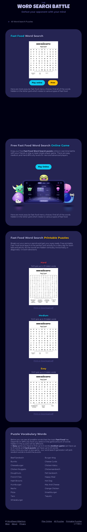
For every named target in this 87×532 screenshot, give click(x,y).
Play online (37, 83)
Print (53, 83)
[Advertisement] (43, 118)
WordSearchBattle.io (16, 521)
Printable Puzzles (74, 521)
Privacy (23, 524)
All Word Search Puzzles (20, 22)
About (14, 524)
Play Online (43, 167)
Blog (7, 524)
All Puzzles (59, 521)
